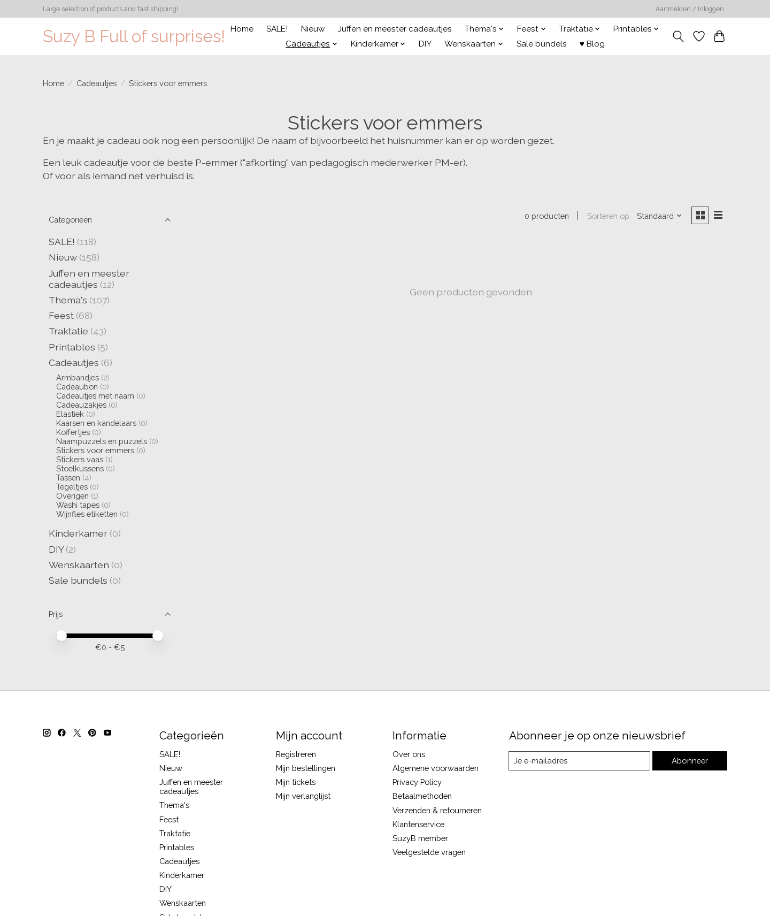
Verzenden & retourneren (437, 810)
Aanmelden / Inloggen (690, 9)
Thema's (68, 300)
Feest (61, 315)
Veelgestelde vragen (429, 852)
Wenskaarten (79, 564)
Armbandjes (77, 377)
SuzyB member (420, 838)
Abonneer (690, 760)
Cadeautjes (96, 83)
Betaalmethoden (422, 795)
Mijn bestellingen (305, 768)
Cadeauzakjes (81, 404)
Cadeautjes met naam (95, 395)
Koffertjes (73, 432)
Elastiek (70, 413)
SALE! (277, 29)
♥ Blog (592, 44)
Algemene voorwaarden (435, 768)
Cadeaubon (77, 386)
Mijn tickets (295, 782)
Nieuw (313, 29)
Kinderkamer (78, 533)
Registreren (296, 754)
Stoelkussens (80, 468)
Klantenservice (418, 824)
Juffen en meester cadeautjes (395, 29)
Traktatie (68, 331)
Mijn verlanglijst (303, 795)
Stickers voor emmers (95, 450)
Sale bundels (542, 44)
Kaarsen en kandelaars (96, 423)
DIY (425, 44)
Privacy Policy (417, 782)
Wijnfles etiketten (87, 513)
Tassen (68, 477)
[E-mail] (580, 760)
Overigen (72, 495)
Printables (72, 347)
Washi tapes (77, 504)
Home (241, 29)
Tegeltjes (72, 486)
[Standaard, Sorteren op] (659, 215)
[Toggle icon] (678, 36)
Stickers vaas (79, 459)
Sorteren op (607, 215)
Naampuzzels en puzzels (101, 441)
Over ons (408, 754)
